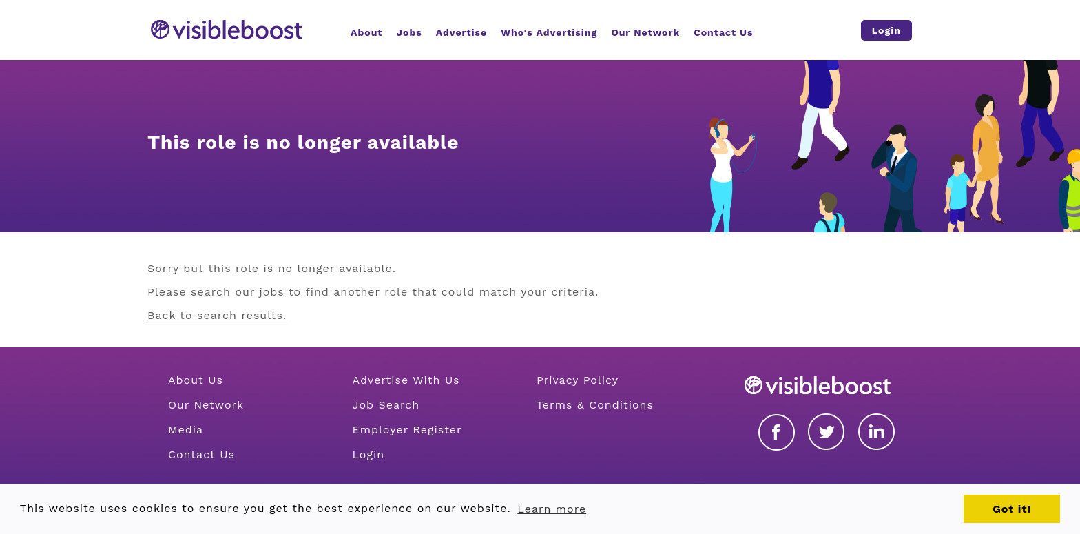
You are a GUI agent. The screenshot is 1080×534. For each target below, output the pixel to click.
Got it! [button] (1012, 508)
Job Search (385, 404)
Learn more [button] (551, 508)
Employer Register (406, 429)
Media (185, 429)
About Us (195, 380)
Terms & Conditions (595, 404)
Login (368, 454)
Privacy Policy (578, 380)
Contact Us (201, 454)
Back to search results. (217, 315)
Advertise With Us (405, 380)
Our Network (206, 404)
